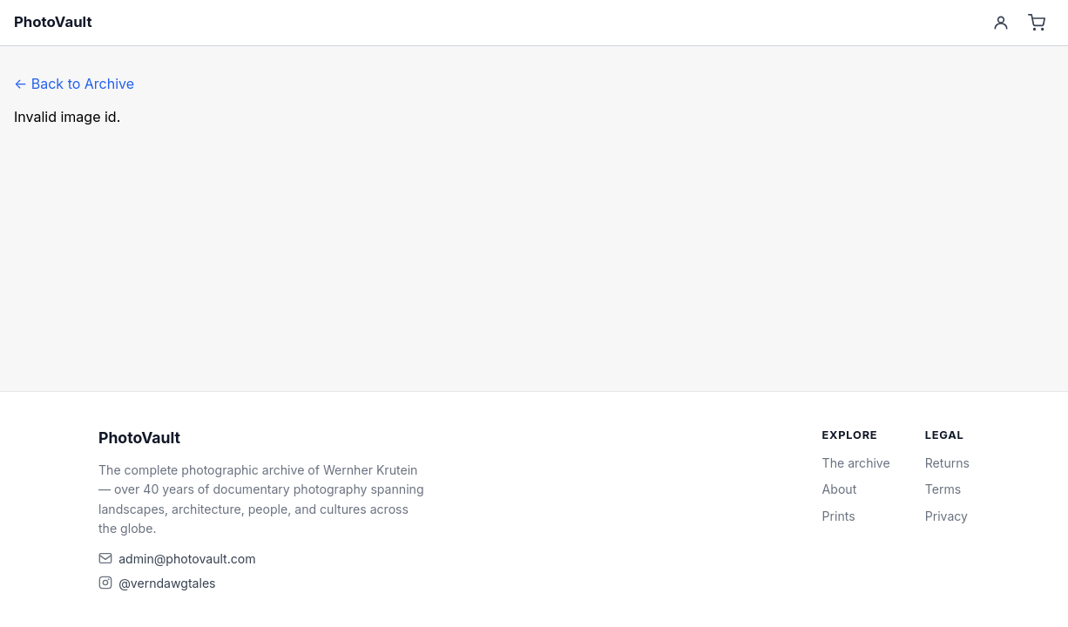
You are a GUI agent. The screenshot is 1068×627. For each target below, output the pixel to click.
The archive (856, 462)
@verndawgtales (166, 583)
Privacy (946, 516)
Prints (838, 516)
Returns (947, 462)
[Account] (1000, 23)
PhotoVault (53, 21)
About (839, 489)
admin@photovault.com (186, 558)
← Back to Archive (74, 83)
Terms (943, 489)
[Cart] (1037, 23)
